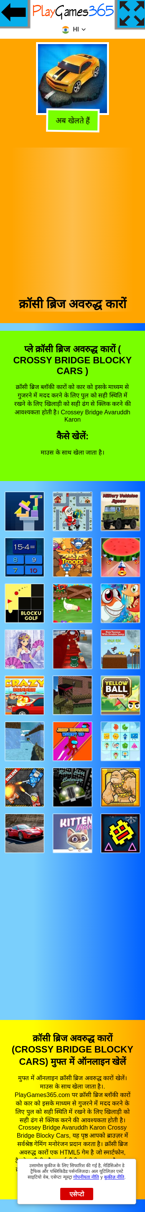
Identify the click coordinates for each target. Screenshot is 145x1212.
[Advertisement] (72, 219)
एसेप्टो (76, 1194)
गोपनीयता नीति (86, 1177)
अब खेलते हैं (72, 121)
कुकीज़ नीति (114, 1177)
